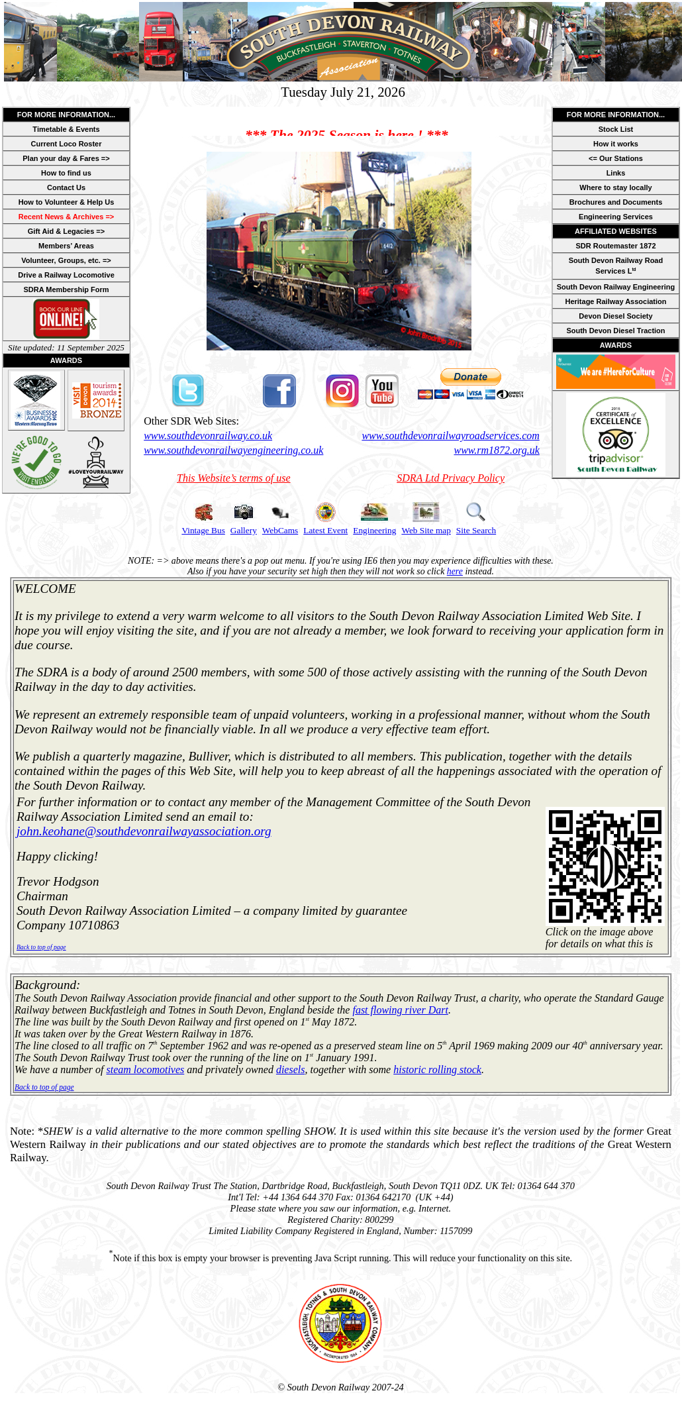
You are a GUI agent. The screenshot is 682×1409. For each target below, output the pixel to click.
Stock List (616, 129)
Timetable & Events (65, 129)
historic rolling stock (437, 1069)
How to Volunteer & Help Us (67, 202)
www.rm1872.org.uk (496, 450)
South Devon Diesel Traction (615, 331)
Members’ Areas (66, 246)
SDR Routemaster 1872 (615, 246)
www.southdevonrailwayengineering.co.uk (233, 450)
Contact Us (66, 187)
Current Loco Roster (66, 144)
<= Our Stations (616, 158)
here (455, 571)
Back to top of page (41, 947)
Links (616, 173)
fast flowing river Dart (400, 1010)
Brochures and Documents (616, 202)
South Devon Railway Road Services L (616, 265)
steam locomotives (146, 1069)
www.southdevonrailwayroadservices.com (450, 435)
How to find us (66, 173)
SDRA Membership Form (66, 289)
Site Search (476, 530)
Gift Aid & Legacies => (66, 231)
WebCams (280, 530)
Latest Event (325, 530)
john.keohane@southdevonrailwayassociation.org (144, 831)
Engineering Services (616, 217)
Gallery (243, 530)
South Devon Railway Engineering (616, 287)
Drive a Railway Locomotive (66, 275)
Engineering (374, 530)
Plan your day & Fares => (66, 158)
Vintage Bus (202, 530)
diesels (290, 1069)
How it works (615, 144)
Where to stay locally (615, 187)
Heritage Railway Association (615, 301)
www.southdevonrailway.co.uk (208, 435)
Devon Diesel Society (615, 316)
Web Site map (425, 530)
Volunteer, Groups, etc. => (66, 260)
